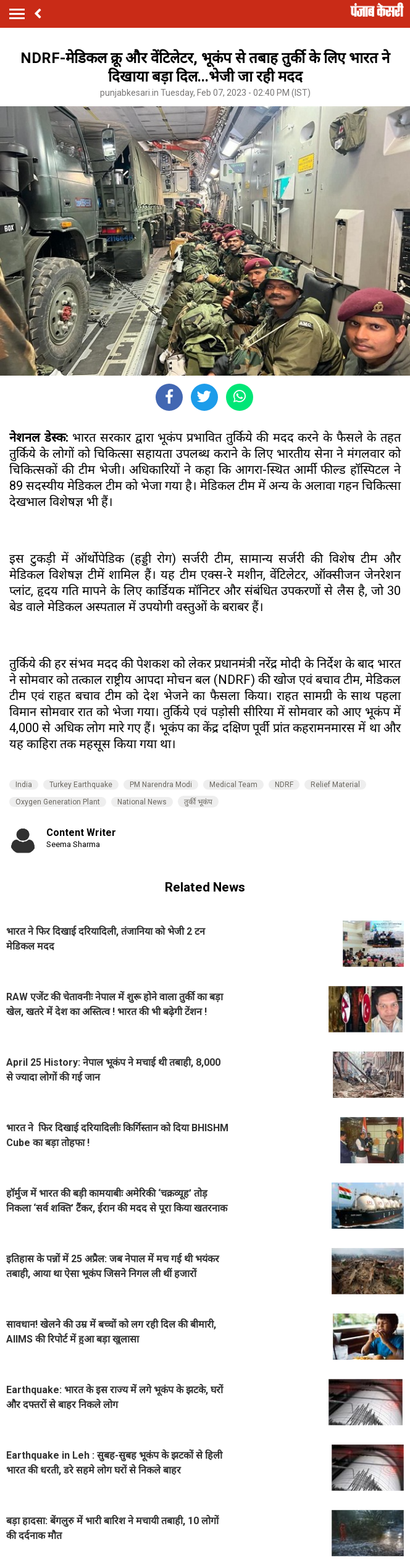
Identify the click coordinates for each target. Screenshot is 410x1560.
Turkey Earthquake (80, 784)
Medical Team (233, 784)
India (23, 784)
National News (142, 802)
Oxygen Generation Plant (57, 802)
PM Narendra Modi (161, 784)
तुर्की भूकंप (198, 802)
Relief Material (335, 784)
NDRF (284, 784)
